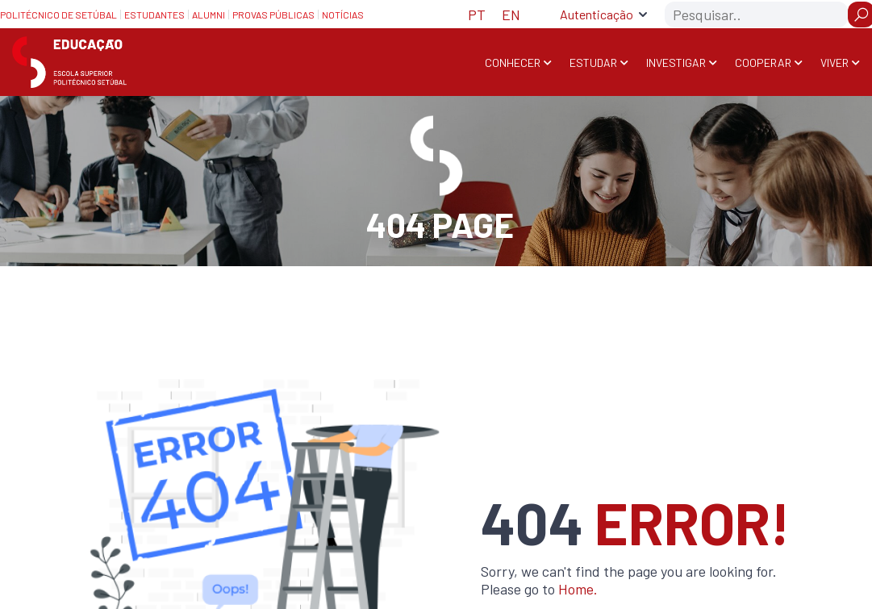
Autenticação (596, 14)
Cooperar (763, 62)
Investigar (676, 62)
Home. (578, 589)
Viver (834, 62)
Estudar (593, 62)
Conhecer (512, 62)
